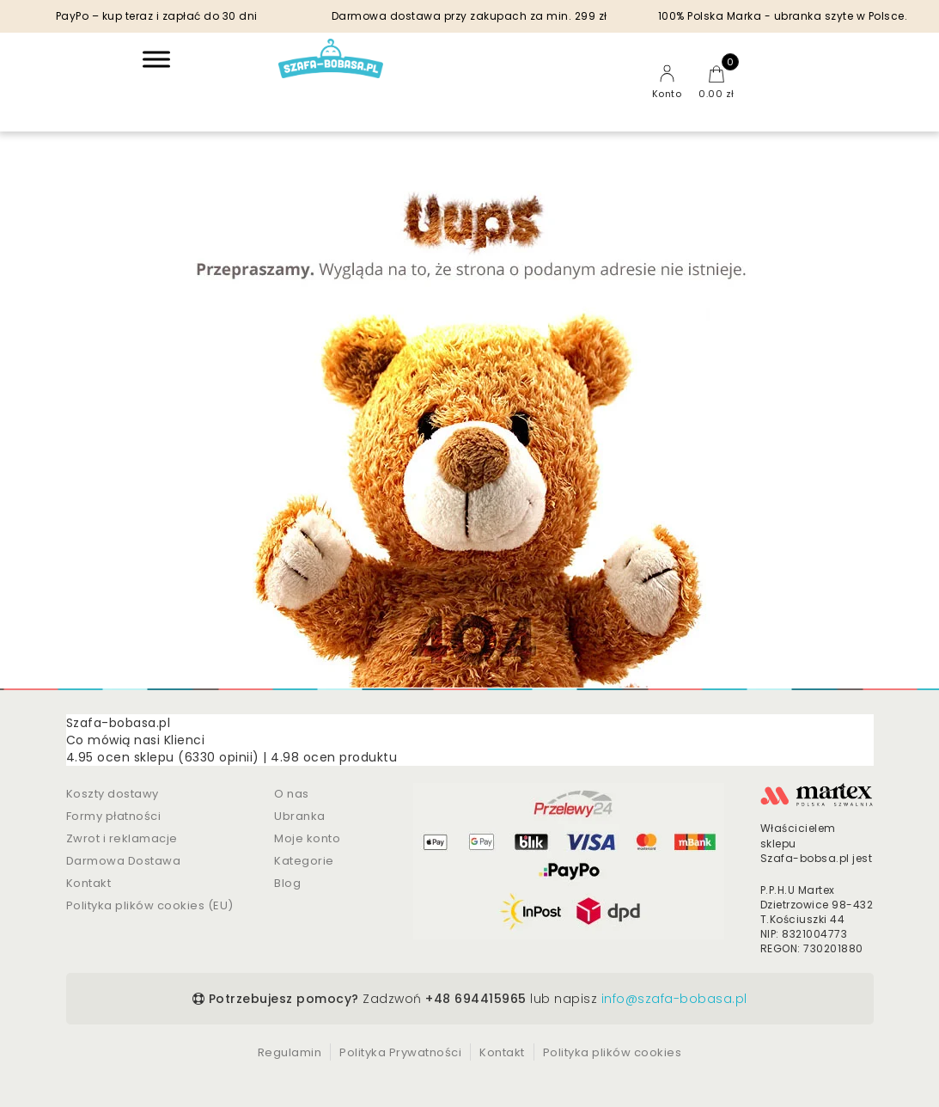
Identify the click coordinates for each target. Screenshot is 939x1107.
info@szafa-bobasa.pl (674, 998)
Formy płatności (114, 816)
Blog (287, 883)
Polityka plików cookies (612, 1052)
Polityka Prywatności (400, 1052)
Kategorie (304, 861)
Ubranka (300, 816)
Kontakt (89, 883)
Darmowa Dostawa (123, 861)
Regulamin (290, 1052)
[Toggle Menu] (156, 59)
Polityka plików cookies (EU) (150, 905)
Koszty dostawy (112, 794)
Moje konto (307, 838)
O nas (291, 794)
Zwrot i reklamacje (122, 838)
